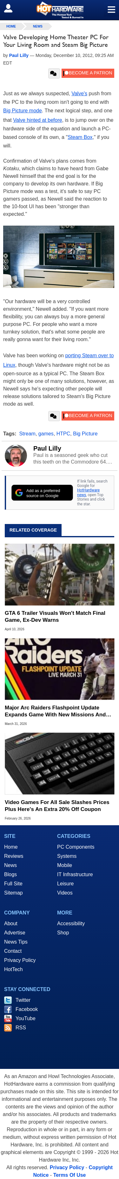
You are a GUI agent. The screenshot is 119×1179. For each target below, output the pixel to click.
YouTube (26, 1018)
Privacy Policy (20, 960)
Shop (63, 932)
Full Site (13, 883)
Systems (66, 856)
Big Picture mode (22, 110)
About (10, 923)
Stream (27, 433)
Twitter (23, 1000)
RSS (21, 1027)
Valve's (79, 93)
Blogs (10, 874)
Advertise (14, 932)
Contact (13, 951)
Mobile (64, 865)
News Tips (16, 942)
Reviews (13, 856)
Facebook (27, 1009)
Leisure (65, 883)
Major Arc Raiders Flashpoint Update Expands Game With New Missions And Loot (55, 711)
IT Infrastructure (75, 874)
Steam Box (80, 137)
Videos (65, 892)
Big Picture (85, 433)
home (11, 26)
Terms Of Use (69, 1175)
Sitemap (13, 892)
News (38, 26)
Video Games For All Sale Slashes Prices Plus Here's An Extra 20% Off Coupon (57, 805)
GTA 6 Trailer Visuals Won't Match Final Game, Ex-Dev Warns (55, 616)
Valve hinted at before (37, 120)
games (46, 433)
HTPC (63, 433)
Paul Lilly (47, 448)
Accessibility (71, 923)
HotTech (13, 969)
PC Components (75, 847)
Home (11, 847)
